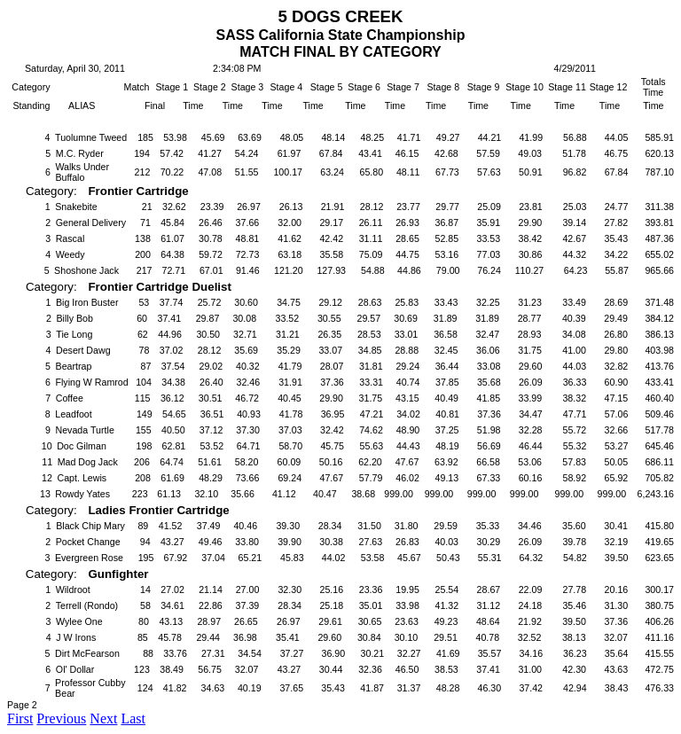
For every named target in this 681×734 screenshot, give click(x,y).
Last (133, 718)
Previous (61, 718)
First (20, 718)
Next (103, 718)
